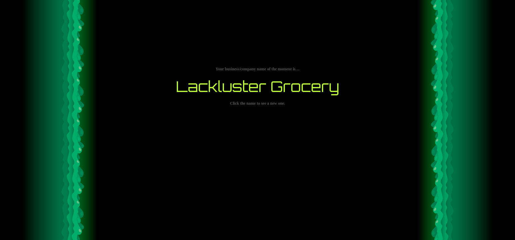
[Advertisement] (257, 222)
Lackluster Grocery (257, 86)
